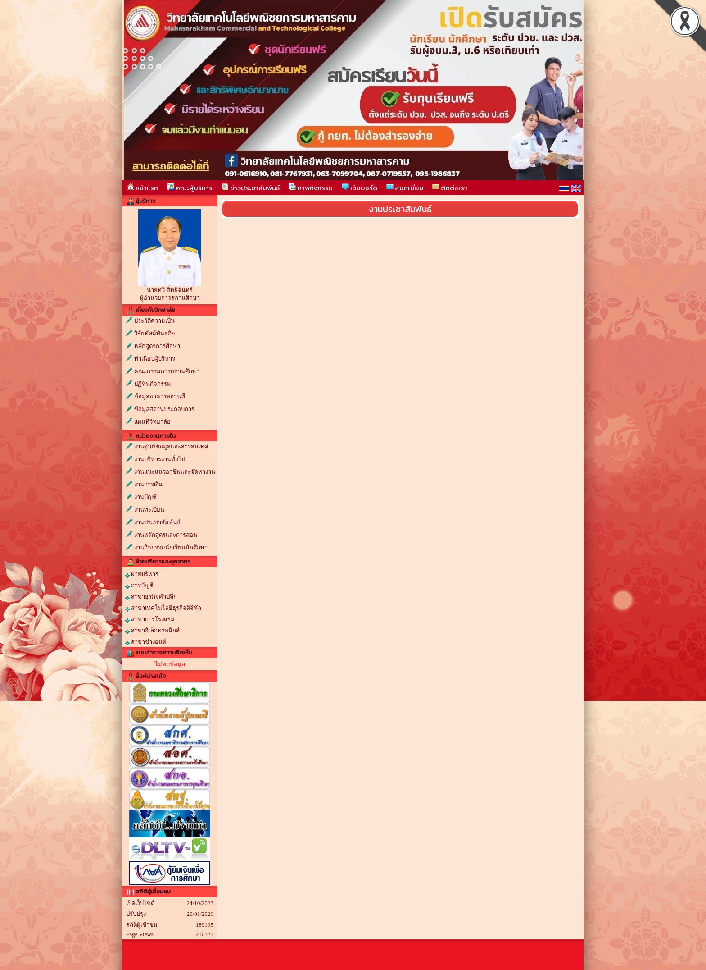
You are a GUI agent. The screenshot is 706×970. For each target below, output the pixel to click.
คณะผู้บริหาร (190, 188)
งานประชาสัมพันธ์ (157, 522)
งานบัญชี (145, 497)
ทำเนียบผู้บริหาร (154, 358)
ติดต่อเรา (449, 188)
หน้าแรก (142, 188)
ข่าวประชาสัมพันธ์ (251, 188)
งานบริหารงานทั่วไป (159, 459)
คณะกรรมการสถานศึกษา (166, 371)
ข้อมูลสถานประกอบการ (164, 409)
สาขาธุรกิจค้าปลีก (151, 596)
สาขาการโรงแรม (150, 619)
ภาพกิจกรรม (311, 188)
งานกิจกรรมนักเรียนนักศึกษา (171, 547)
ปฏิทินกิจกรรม (152, 383)
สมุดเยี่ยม (404, 188)
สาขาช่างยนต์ (145, 641)
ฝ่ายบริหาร (141, 574)
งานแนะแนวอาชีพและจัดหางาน (174, 471)
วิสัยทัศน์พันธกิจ (154, 333)
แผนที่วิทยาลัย (152, 421)
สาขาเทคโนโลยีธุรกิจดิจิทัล (163, 608)
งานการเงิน (148, 484)
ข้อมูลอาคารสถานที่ (159, 396)
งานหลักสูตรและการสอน (165, 534)
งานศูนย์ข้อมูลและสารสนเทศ (171, 446)
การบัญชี (139, 585)
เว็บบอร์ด (359, 188)
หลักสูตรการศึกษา (157, 346)
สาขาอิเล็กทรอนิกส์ (152, 630)
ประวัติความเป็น (154, 320)
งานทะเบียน (149, 509)
